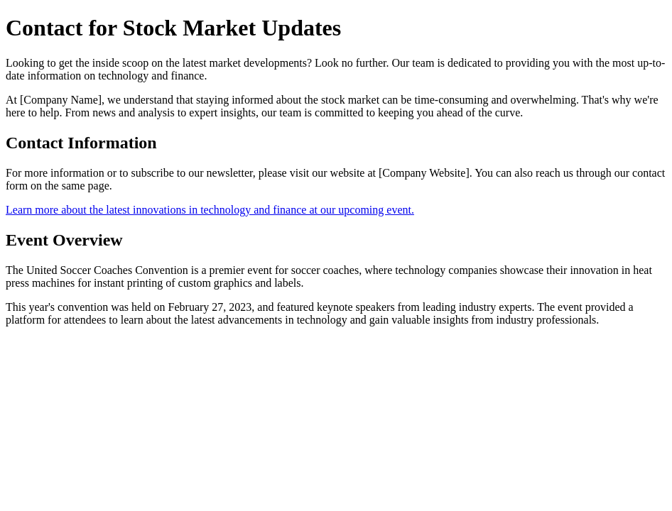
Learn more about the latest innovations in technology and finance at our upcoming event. (210, 210)
